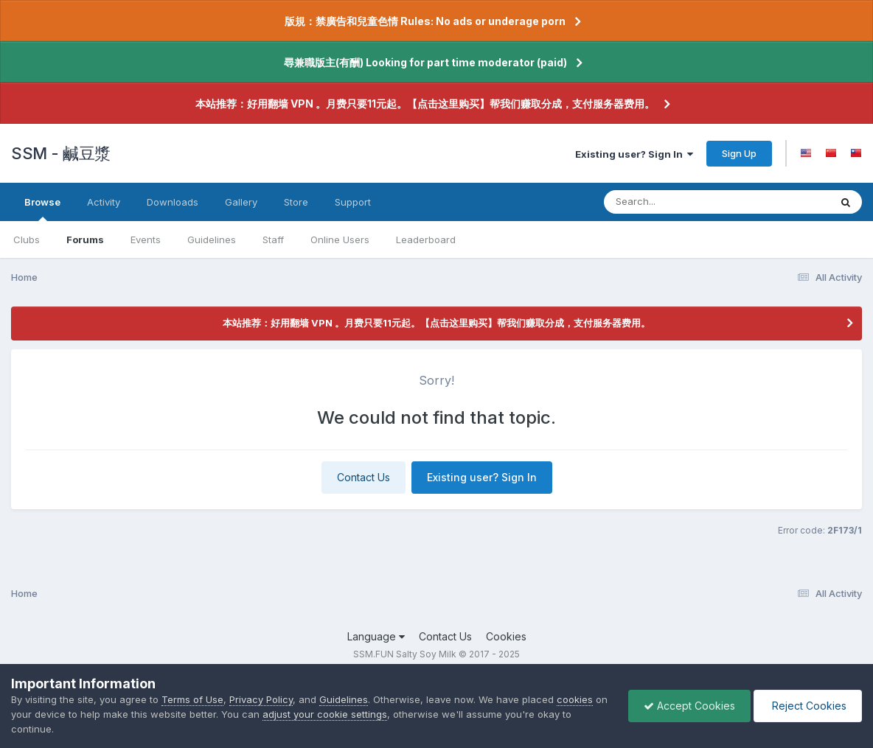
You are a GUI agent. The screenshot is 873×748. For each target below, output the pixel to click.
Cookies (506, 636)
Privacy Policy (261, 699)
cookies (575, 699)
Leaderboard (426, 239)
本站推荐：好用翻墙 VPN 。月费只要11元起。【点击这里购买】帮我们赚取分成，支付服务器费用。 (425, 103)
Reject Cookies (807, 705)
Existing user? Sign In (634, 154)
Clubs (26, 239)
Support (353, 202)
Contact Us (363, 477)
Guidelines (211, 239)
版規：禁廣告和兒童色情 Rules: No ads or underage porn (425, 21)
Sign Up (739, 153)
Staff (273, 239)
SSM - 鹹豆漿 (61, 153)
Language (376, 636)
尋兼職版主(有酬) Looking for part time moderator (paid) (425, 62)
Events (146, 239)
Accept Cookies (689, 705)
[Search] (676, 202)
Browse (42, 208)
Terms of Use (192, 699)
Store (296, 202)
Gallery (241, 202)
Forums (85, 239)
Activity (103, 202)
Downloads (172, 202)
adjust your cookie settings (324, 714)
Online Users (339, 239)
